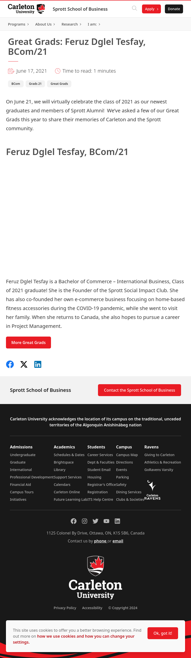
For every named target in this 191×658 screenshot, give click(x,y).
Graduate (18, 462)
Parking (122, 477)
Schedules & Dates (69, 454)
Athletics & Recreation (162, 462)
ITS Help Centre (100, 499)
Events (121, 469)
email (117, 541)
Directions (124, 462)
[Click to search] (134, 8)
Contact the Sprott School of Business (139, 390)
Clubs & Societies (130, 499)
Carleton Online (67, 492)
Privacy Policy (65, 607)
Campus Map (127, 454)
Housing (94, 477)
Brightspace (64, 462)
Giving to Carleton (159, 454)
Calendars (62, 484)
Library (59, 469)
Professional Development (32, 477)
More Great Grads (28, 342)
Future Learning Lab (70, 499)
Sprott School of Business (80, 9)
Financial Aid (20, 484)
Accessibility (92, 607)
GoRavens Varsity (158, 469)
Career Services (100, 454)
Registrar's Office (102, 484)
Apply (149, 8)
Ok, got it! (162, 633)
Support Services (68, 477)
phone (100, 541)
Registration (98, 492)
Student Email (99, 469)
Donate (174, 8)
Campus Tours (22, 492)
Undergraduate (23, 454)
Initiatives (18, 499)
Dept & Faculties (101, 462)
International (21, 469)
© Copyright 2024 (122, 607)
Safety (121, 484)
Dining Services (129, 492)
